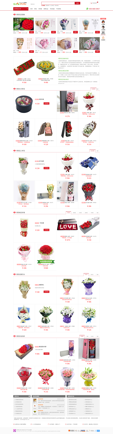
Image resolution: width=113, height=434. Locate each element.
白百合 (86, 274)
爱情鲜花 (48, 5)
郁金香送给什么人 (72, 406)
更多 (97, 89)
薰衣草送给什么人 (88, 399)
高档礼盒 (46, 8)
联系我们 (18, 429)
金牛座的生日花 (18, 401)
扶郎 (87, 336)
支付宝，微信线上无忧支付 (91, 424)
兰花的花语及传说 (18, 406)
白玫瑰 (80, 212)
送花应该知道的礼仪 (73, 404)
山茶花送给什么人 (72, 411)
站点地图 (30, 429)
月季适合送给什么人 (73, 408)
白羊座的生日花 (18, 413)
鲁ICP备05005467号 (24, 429)
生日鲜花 (52, 5)
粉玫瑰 (74, 212)
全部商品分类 (21, 8)
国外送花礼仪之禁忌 (73, 399)
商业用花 (57, 5)
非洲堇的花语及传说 (19, 399)
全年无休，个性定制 (72, 424)
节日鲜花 (43, 5)
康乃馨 (82, 336)
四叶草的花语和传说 (19, 404)
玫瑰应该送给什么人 (89, 413)
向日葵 (92, 336)
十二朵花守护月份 (18, 408)
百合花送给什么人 (72, 413)
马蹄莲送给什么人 (88, 411)
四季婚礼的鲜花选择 (73, 401)
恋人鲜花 (92, 150)
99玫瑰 (40, 8)
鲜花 (35, 8)
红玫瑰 (68, 212)
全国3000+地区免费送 (20, 424)
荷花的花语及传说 (18, 411)
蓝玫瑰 (86, 212)
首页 (31, 8)
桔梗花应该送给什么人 (89, 404)
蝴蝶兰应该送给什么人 (89, 406)
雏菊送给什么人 (88, 408)
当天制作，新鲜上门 (55, 424)
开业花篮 (52, 8)
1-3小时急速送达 (36, 424)
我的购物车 (94, 3)
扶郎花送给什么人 (88, 401)
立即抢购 (46, 103)
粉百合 (92, 274)
